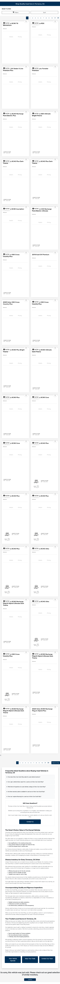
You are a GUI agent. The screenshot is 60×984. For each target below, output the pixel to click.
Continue (30, 979)
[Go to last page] (58, 17)
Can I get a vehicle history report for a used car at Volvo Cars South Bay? (26, 781)
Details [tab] (11, 36)
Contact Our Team (47, 958)
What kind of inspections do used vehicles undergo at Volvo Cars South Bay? (27, 786)
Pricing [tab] (20, 36)
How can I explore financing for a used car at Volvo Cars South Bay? (24, 796)
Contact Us (30, 822)
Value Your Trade (30, 958)
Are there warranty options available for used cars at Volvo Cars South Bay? (26, 791)
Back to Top (55, 762)
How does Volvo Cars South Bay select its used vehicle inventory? (24, 777)
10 (52, 18)
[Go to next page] (55, 17)
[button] (6, 23)
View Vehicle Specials (13, 959)
